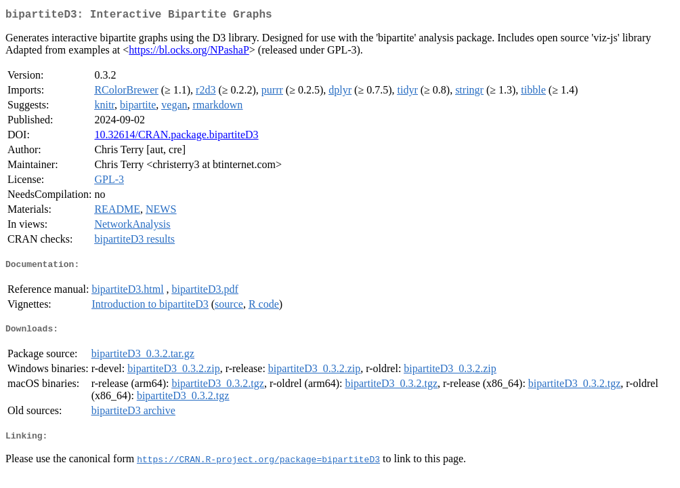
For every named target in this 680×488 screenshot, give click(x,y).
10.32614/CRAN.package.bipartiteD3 (176, 137)
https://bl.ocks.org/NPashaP (189, 52)
